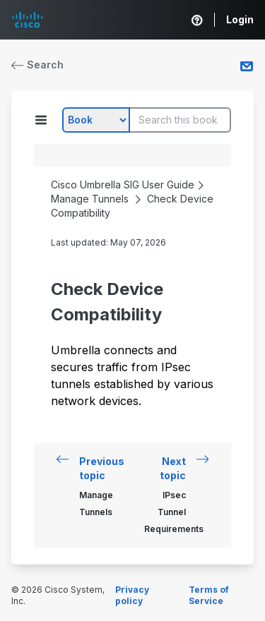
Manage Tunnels (90, 199)
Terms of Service (209, 595)
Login (240, 19)
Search (37, 65)
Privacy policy (132, 595)
